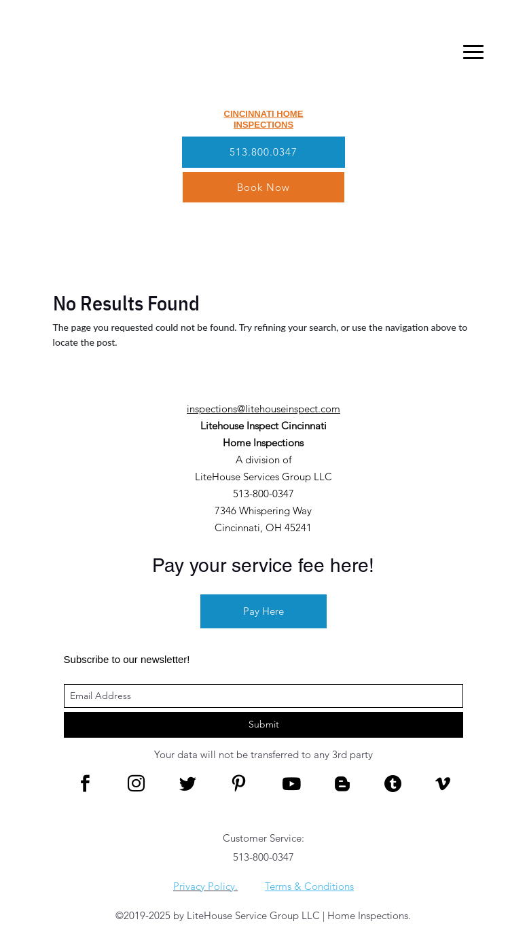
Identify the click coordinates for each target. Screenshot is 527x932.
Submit (264, 724)
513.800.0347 (263, 151)
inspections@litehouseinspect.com (263, 408)
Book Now (263, 187)
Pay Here (263, 611)
